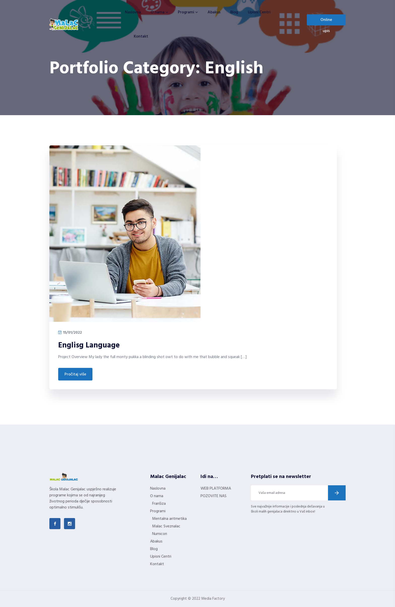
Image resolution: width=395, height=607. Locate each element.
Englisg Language (89, 345)
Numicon (159, 534)
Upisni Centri (259, 12)
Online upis (326, 21)
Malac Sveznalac (166, 526)
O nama (157, 12)
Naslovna (133, 12)
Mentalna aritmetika (169, 519)
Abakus (214, 12)
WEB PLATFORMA (216, 488)
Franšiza (159, 503)
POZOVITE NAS (213, 496)
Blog (234, 12)
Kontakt (141, 36)
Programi (186, 12)
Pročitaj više (75, 374)
